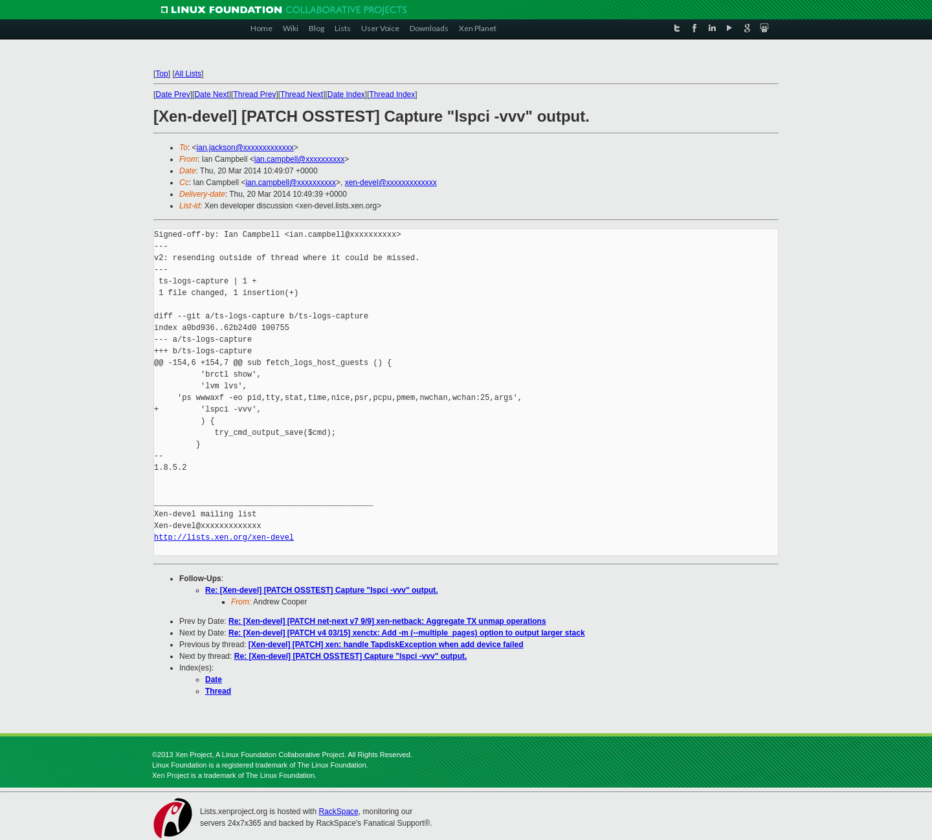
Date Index (346, 94)
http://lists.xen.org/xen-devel (224, 537)
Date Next (211, 94)
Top (161, 73)
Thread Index (393, 94)
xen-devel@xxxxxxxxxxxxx (391, 182)
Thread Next (301, 94)
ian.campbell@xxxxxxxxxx (299, 159)
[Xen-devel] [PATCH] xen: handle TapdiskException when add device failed (386, 644)
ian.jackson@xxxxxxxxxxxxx (245, 147)
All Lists (188, 73)
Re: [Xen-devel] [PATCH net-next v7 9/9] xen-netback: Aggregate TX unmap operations (387, 621)
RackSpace (338, 811)
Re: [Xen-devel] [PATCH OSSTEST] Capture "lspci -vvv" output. (321, 590)
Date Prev (172, 94)
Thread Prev (254, 94)
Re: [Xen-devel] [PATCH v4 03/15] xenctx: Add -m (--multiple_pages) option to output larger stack (406, 632)
